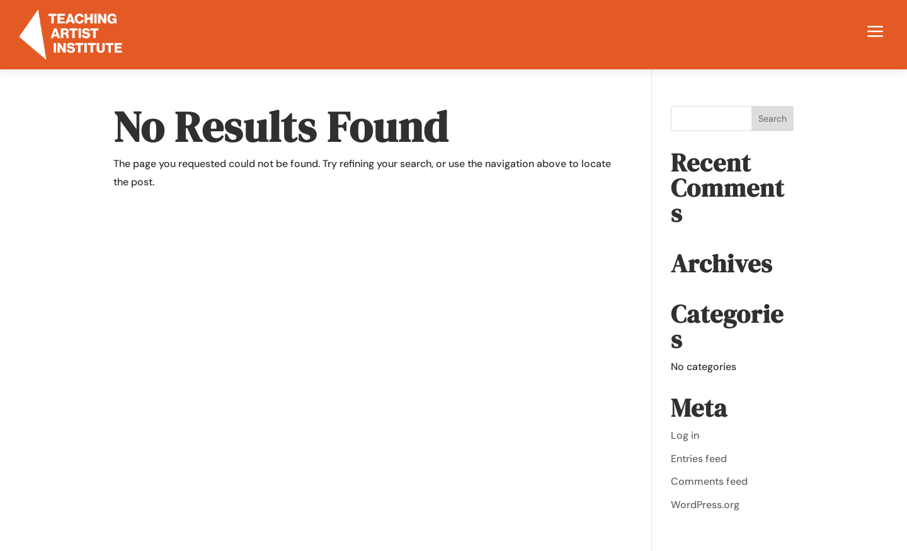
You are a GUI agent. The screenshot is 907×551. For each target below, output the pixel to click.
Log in (685, 435)
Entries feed (699, 458)
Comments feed (709, 481)
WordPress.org (705, 504)
